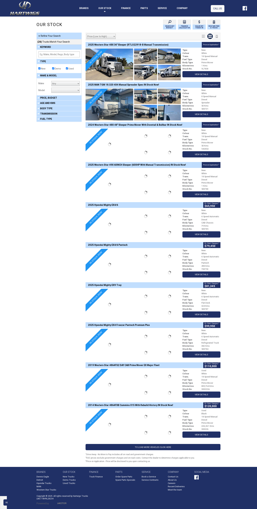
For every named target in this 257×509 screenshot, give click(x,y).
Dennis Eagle (43, 476)
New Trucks (68, 476)
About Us (172, 480)
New (42, 68)
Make (41, 83)
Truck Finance (96, 476)
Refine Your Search (49, 36)
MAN (39, 486)
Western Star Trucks (46, 489)
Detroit (40, 480)
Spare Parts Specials (125, 480)
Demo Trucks (69, 480)
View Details (201, 74)
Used (70, 68)
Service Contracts (150, 480)
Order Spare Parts (123, 476)
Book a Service (149, 476)
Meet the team (175, 489)
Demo (56, 68)
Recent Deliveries (176, 486)
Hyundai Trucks (44, 483)
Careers (171, 483)
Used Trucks (69, 483)
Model (41, 90)
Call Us (217, 8)
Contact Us (173, 476)
